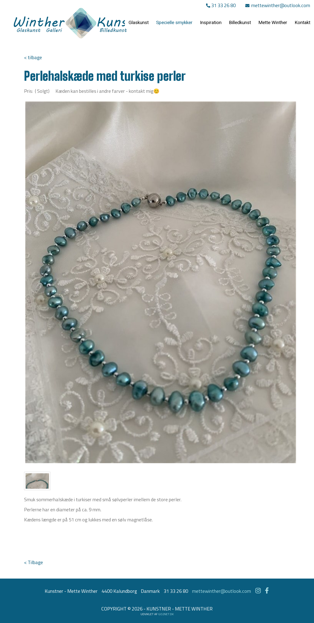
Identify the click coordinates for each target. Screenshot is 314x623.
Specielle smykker (174, 22)
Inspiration (211, 22)
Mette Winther (272, 22)
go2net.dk (166, 614)
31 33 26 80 (221, 5)
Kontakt (302, 22)
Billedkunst (240, 22)
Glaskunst (139, 22)
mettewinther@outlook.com (277, 5)
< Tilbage (33, 562)
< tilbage (33, 57)
